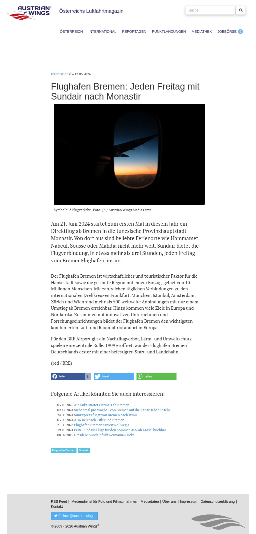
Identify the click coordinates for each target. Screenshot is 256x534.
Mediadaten (149, 501)
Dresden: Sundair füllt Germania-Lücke (104, 434)
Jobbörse (227, 32)
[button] (71, 376)
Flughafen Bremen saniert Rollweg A (102, 424)
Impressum (188, 501)
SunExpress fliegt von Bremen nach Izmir (105, 414)
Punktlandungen (169, 32)
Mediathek (202, 32)
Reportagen (134, 32)
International (102, 32)
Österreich (71, 32)
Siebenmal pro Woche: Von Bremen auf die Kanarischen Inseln (122, 409)
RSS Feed (59, 501)
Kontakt (57, 506)
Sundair (84, 450)
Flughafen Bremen (63, 450)
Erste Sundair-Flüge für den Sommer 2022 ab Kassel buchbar (120, 429)
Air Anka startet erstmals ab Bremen (101, 404)
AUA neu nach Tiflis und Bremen (99, 419)
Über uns (169, 501)
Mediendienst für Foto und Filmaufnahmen (104, 501)
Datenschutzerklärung (218, 501)
